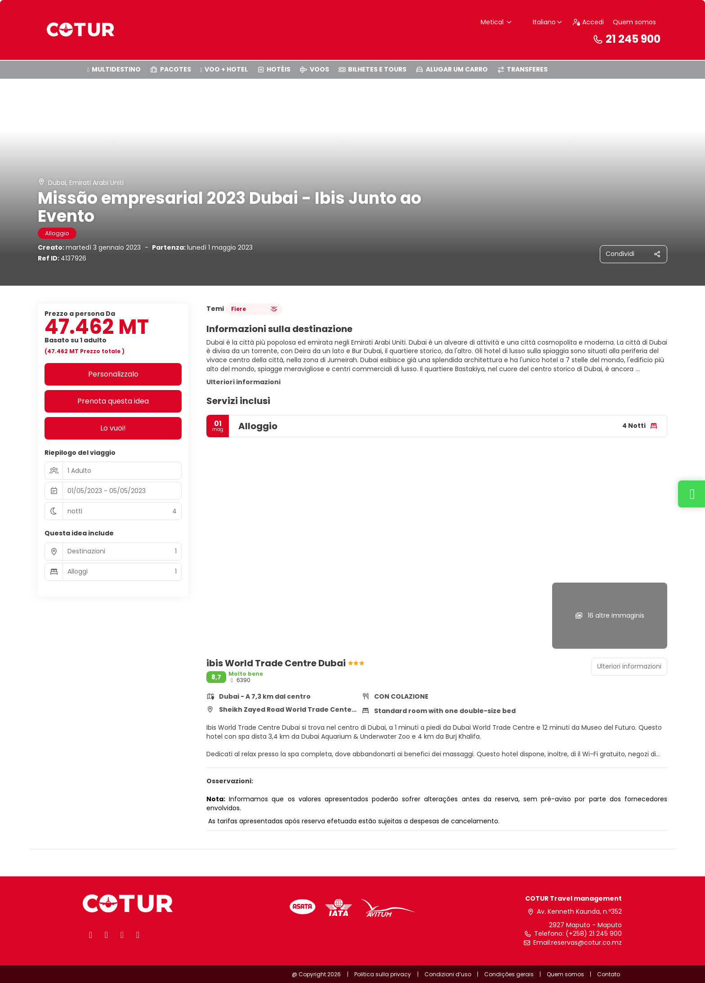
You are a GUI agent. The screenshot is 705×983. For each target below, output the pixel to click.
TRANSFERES (522, 69)
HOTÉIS (274, 69)
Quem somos (634, 22)
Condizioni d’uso (448, 974)
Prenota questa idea (113, 401)
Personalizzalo (113, 374)
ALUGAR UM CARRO (451, 69)
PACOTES (170, 69)
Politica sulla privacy (382, 974)
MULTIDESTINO (114, 69)
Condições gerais (509, 974)
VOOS (314, 69)
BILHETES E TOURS (372, 69)
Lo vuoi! (113, 428)
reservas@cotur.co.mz (586, 942)
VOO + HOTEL (224, 69)
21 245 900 (626, 38)
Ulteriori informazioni (243, 381)
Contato (608, 974)
